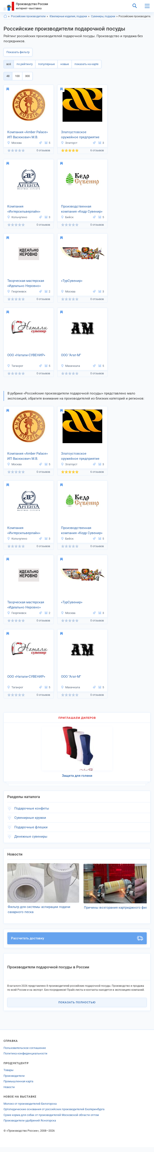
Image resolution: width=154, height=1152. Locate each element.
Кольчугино (17, 217)
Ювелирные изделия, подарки (68, 16)
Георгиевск (16, 291)
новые (64, 64)
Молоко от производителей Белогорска (30, 1108)
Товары (8, 1075)
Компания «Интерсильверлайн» (23, 208)
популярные (46, 64)
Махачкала (70, 365)
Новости (9, 1092)
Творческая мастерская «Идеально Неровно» (25, 283)
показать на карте (86, 64)
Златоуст (69, 142)
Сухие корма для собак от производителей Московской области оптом (51, 1119)
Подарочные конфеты (31, 808)
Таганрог (15, 365)
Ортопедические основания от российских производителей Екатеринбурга (54, 1114)
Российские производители (28, 16)
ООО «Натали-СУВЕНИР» (26, 355)
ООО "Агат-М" (71, 355)
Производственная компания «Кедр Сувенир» (81, 208)
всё (8, 64)
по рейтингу (25, 64)
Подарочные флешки (31, 827)
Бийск (67, 217)
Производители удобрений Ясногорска (30, 1125)
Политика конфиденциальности (25, 1058)
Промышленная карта (18, 1086)
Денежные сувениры (30, 837)
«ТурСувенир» (71, 281)
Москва (14, 142)
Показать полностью (77, 1007)
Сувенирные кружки (30, 818)
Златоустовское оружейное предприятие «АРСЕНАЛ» (80, 135)
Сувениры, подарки (103, 16)
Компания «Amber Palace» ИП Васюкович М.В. (27, 134)
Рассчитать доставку (77, 943)
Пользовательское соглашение (25, 1052)
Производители (14, 1080)
